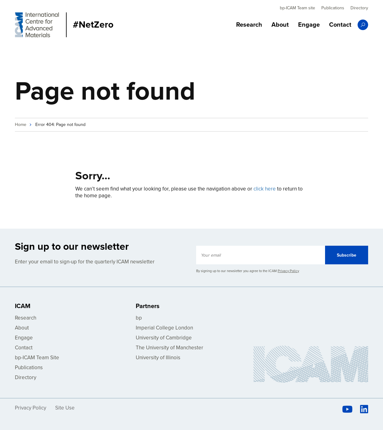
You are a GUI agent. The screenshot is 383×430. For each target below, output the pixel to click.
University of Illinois (158, 357)
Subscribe (346, 255)
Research (249, 25)
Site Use (65, 408)
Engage (309, 25)
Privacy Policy (288, 271)
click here (264, 189)
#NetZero (93, 24)
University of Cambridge (164, 337)
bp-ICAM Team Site (37, 357)
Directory (359, 8)
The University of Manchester (169, 347)
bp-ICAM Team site (297, 8)
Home (20, 124)
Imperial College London (164, 328)
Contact (340, 25)
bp (139, 318)
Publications (332, 8)
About (280, 25)
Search (363, 25)
